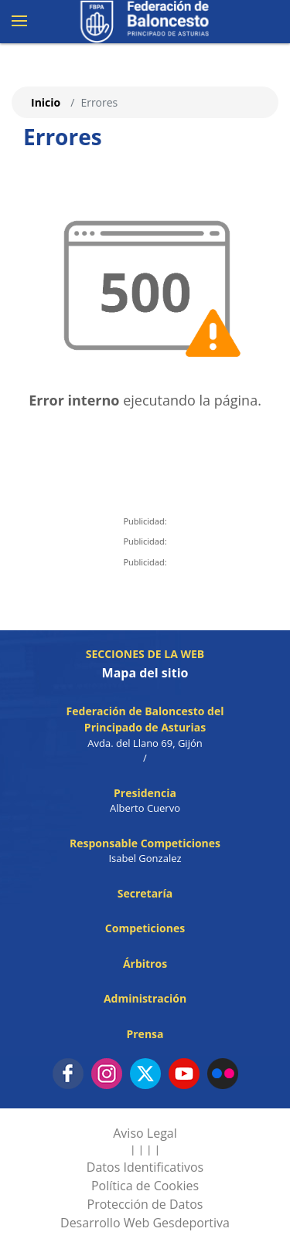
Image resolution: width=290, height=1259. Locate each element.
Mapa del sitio (145, 673)
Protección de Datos (145, 1204)
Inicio (45, 102)
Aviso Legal (145, 1133)
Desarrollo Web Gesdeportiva (145, 1222)
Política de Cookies (145, 1185)
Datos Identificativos (145, 1167)
